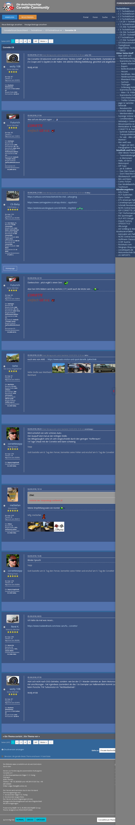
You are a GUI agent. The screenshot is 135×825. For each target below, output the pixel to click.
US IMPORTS (124, 255)
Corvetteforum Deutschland (16, 30)
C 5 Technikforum (126, 24)
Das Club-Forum (127, 171)
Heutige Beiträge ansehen (35, 24)
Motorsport (123, 163)
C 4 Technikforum (126, 19)
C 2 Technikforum (126, 13)
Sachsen (125, 82)
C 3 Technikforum (126, 16)
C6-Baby (15, 204)
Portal (85, 17)
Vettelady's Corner (126, 121)
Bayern (124, 66)
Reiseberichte (126, 108)
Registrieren (27, 17)
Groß (30, 819)
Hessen (124, 71)
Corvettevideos (126, 118)
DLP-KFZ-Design (126, 218)
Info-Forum (123, 192)
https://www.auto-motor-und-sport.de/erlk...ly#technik (72, 359)
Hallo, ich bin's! (125, 160)
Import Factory (125, 221)
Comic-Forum (124, 181)
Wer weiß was (124, 142)
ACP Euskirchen (125, 194)
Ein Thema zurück (13, 736)
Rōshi (21, 810)
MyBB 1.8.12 (16, 808)
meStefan (15, 505)
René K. (15, 626)
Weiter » (43, 41)
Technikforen (36, 30)
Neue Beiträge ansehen (12, 24)
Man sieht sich (124, 55)
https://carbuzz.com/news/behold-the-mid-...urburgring (52, 196)
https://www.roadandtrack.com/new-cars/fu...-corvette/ (52, 626)
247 (36, 41)
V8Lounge (122, 226)
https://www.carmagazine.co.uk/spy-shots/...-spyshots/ (52, 202)
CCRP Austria (124, 242)
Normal (20, 819)
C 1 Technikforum (126, 11)
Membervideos (126, 113)
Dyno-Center (124, 197)
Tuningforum (124, 45)
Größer (40, 819)
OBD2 (122, 50)
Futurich (15, 122)
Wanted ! (122, 139)
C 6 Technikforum (126, 29)
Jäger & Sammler (126, 103)
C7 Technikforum (126, 37)
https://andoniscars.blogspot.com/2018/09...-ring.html (52, 208)
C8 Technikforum (52, 30)
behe (15, 365)
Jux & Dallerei (126, 168)
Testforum (123, 187)
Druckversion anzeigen (14, 749)
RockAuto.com (125, 244)
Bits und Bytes (124, 179)
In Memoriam (126, 158)
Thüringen (125, 84)
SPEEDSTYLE (124, 223)
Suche (105, 17)
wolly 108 (15, 66)
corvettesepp (15, 443)
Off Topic (122, 166)
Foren (95, 17)
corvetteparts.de (125, 249)
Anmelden (9, 17)
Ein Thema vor (31, 736)
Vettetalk (122, 105)
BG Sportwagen (125, 215)
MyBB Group (35, 808)
